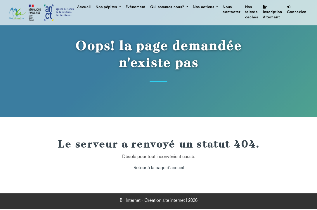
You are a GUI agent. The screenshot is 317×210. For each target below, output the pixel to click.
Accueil (84, 7)
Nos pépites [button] (107, 7)
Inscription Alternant (272, 12)
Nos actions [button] (204, 7)
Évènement (135, 7)
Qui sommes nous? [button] (168, 7)
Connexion (296, 9)
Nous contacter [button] (231, 10)
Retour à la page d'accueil (159, 168)
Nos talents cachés (251, 12)
